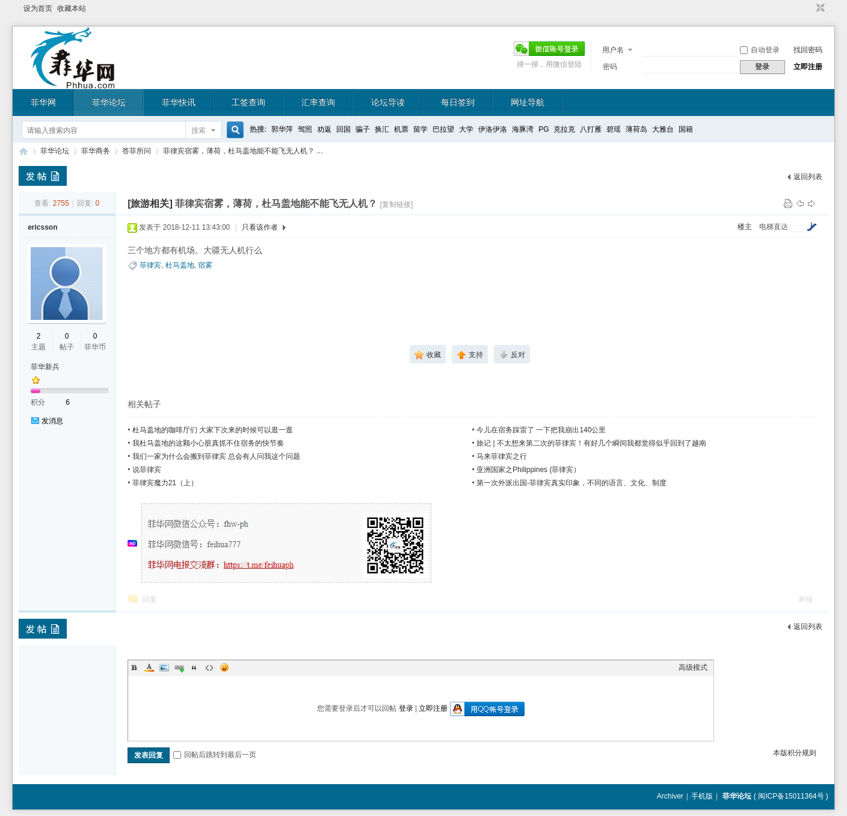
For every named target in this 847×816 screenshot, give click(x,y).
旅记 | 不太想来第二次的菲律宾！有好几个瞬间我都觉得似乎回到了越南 (591, 443)
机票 (401, 129)
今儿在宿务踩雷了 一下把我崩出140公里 (541, 430)
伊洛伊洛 (492, 129)
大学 (466, 129)
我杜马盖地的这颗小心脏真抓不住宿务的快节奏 (208, 443)
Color (149, 667)
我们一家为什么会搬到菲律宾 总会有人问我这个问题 (216, 456)
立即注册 (807, 67)
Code (209, 667)
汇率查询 (318, 102)
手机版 (702, 796)
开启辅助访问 (809, 8)
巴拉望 (443, 129)
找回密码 (807, 50)
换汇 (382, 129)
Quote (194, 667)
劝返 (324, 129)
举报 (805, 599)
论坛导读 (388, 102)
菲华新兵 (45, 367)
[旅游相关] (150, 203)
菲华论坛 (109, 102)
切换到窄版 (819, 8)
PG (543, 129)
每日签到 (458, 102)
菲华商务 (95, 151)
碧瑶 (613, 129)
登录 (406, 708)
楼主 (745, 226)
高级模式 (693, 667)
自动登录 (760, 50)
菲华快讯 (179, 102)
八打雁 (591, 129)
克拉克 (564, 129)
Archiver (670, 796)
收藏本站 (71, 8)
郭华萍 (282, 129)
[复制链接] (396, 204)
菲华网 (43, 102)
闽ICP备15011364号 (791, 796)
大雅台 (663, 129)
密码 (610, 67)
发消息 (52, 421)
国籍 (686, 129)
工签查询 (248, 102)
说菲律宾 (146, 469)
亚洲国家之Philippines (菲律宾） (528, 469)
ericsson (42, 227)
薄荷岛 (636, 129)
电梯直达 (773, 226)
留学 (420, 129)
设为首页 (37, 8)
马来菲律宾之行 (501, 456)
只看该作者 (260, 227)
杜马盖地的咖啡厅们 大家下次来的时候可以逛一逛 (212, 430)
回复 (150, 599)
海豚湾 (523, 129)
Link (179, 667)
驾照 (305, 129)
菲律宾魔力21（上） (165, 483)
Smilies (224, 667)
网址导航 (527, 102)
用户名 (613, 50)
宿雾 (205, 265)
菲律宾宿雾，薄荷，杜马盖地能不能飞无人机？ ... (242, 151)
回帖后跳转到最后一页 (214, 754)
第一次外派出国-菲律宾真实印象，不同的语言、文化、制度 (571, 483)
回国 (343, 129)
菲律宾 (150, 265)
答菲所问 (136, 151)
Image (164, 667)
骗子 (363, 129)
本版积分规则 (794, 753)
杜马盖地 (179, 265)
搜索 (198, 130)
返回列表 (807, 177)
